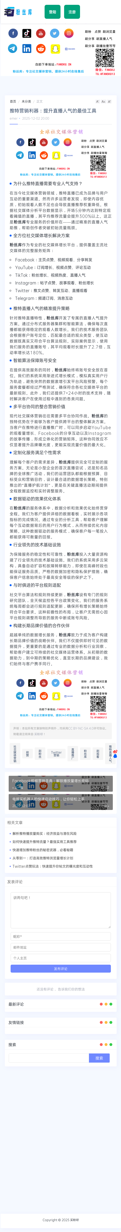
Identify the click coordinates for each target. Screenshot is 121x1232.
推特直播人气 (110, 753)
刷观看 (97, 753)
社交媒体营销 (14, 753)
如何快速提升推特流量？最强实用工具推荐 (45, 841)
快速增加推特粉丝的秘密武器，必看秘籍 (43, 849)
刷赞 (27, 753)
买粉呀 (38, 734)
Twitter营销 (56, 753)
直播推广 (72, 753)
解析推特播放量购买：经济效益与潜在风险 (45, 833)
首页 (13, 101)
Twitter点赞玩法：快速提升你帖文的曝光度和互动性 (53, 866)
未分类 (26, 101)
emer (14, 118)
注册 (72, 11)
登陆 (52, 11)
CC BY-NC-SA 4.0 (81, 728)
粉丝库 (85, 753)
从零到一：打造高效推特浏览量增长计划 (43, 858)
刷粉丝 (40, 753)
